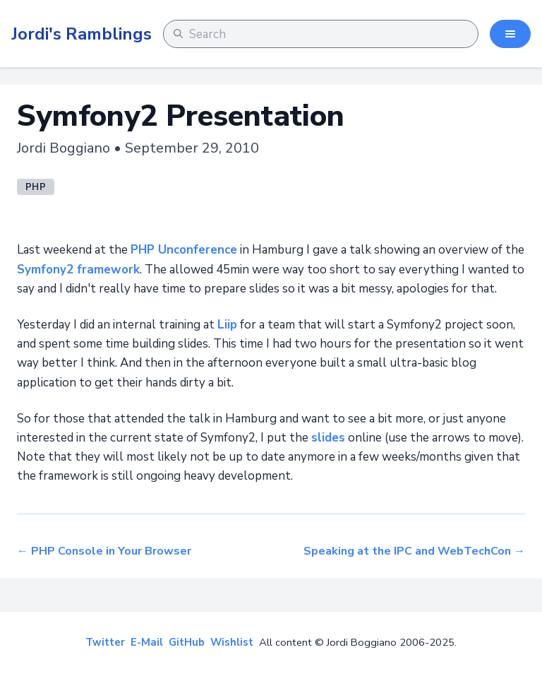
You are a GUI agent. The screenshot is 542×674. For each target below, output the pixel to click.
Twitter (105, 642)
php (35, 187)
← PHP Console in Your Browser (104, 551)
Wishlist (231, 642)
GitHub (187, 642)
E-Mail (147, 642)
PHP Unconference (184, 250)
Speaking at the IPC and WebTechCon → (414, 551)
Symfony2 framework (78, 269)
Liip (227, 325)
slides (328, 438)
